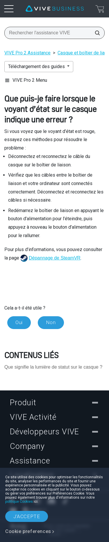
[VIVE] (55, 8)
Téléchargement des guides (37, 66)
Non (51, 322)
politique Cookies (19, 502)
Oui (19, 322)
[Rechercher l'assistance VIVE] (95, 33)
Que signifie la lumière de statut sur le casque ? (53, 367)
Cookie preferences (28, 531)
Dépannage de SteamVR (55, 257)
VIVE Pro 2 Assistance (27, 53)
